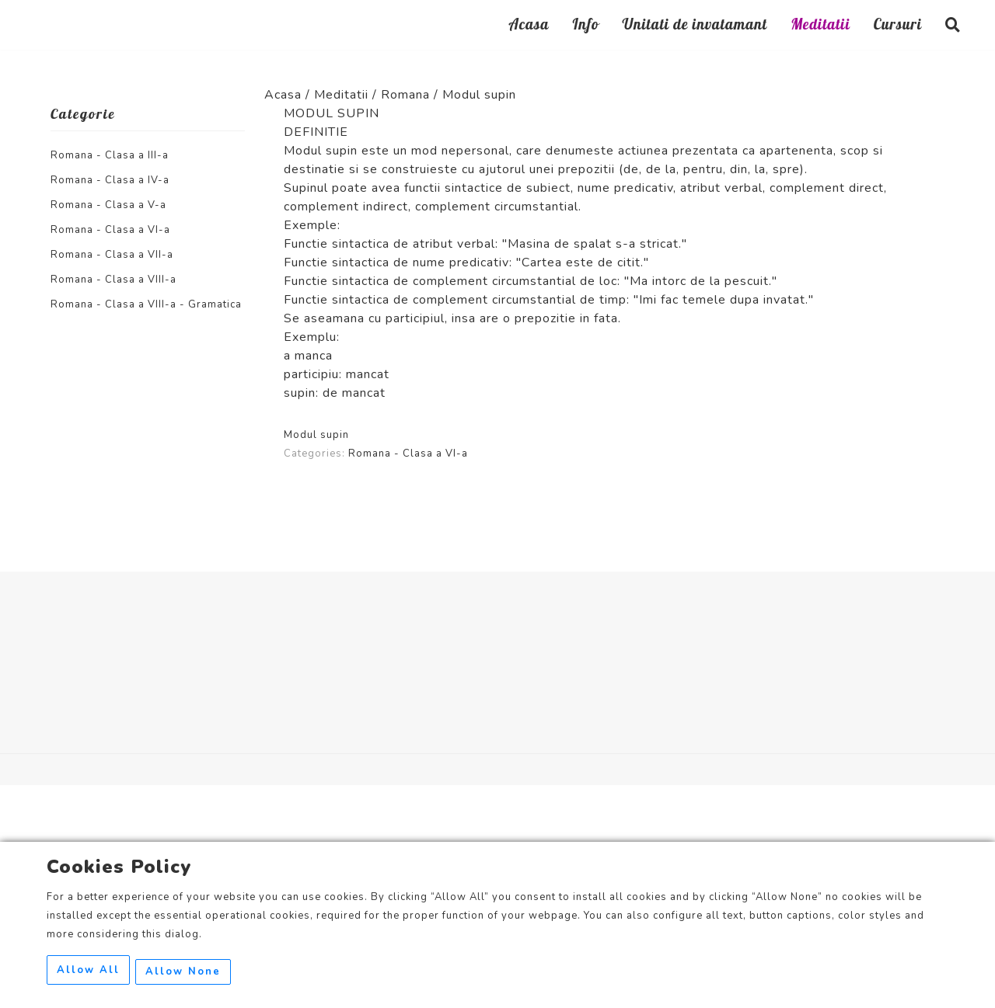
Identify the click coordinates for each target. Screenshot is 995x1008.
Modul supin (316, 435)
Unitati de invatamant (695, 26)
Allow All (88, 972)
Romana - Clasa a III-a (110, 155)
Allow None (187, 972)
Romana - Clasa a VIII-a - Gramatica (146, 304)
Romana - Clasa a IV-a (110, 180)
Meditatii (820, 26)
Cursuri (898, 26)
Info (585, 26)
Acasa (528, 26)
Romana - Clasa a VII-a (112, 255)
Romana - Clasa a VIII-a (113, 280)
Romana (405, 94)
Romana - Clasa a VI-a (110, 230)
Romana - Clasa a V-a (108, 205)
